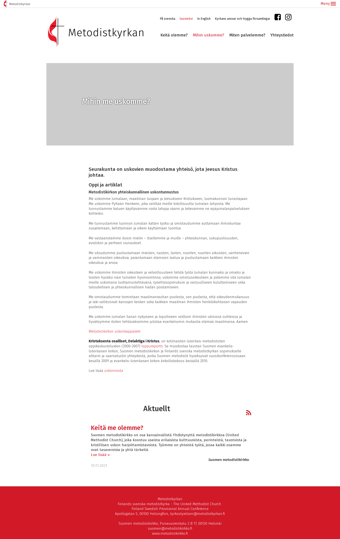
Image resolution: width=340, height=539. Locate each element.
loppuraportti (152, 338)
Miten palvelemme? (247, 27)
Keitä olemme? (174, 27)
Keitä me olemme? (117, 421)
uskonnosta (113, 363)
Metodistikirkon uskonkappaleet (115, 324)
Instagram (288, 11)
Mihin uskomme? (208, 27)
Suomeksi (186, 11)
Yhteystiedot (282, 27)
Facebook (278, 11)
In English (204, 11)
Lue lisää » (100, 447)
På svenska (167, 11)
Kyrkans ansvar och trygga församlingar (242, 11)
